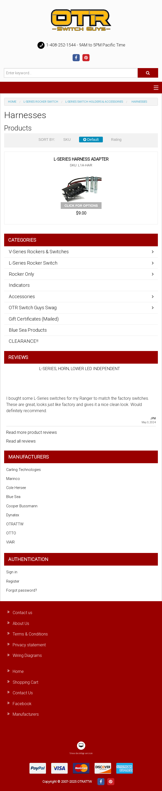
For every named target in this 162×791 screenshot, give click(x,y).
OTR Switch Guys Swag (33, 307)
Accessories (22, 296)
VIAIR (10, 542)
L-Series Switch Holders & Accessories (94, 101)
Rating (116, 139)
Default (91, 139)
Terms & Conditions (30, 634)
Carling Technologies (23, 470)
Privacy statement (29, 644)
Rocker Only (21, 274)
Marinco (13, 479)
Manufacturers (26, 714)
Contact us (22, 612)
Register (12, 581)
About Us (21, 623)
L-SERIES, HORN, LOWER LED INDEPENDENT (79, 368)
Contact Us (23, 692)
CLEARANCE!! (23, 341)
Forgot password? (21, 590)
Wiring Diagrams (27, 655)
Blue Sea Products (28, 330)
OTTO (11, 533)
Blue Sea (13, 497)
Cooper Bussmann (21, 506)
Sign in (11, 572)
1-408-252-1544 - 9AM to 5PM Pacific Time (81, 45)
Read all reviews (21, 441)
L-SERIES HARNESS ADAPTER (81, 159)
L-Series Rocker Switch (41, 101)
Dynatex (12, 515)
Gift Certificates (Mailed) (34, 319)
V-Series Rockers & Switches (39, 251)
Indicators (19, 285)
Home (12, 101)
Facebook (22, 703)
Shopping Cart (25, 682)
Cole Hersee (16, 488)
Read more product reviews (31, 432)
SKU (67, 139)
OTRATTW (15, 524)
